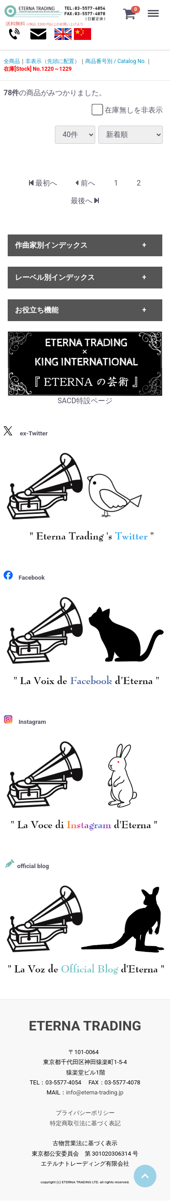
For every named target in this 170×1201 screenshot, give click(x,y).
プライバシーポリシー (85, 1113)
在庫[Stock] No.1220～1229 (38, 69)
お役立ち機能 (36, 310)
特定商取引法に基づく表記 (85, 1123)
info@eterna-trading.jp (95, 1092)
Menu (154, 9)
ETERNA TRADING (85, 1026)
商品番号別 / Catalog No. (115, 61)
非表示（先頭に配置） (52, 61)
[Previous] (85, 183)
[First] (43, 183)
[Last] (84, 201)
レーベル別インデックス (55, 277)
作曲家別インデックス (51, 245)
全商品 (12, 61)
